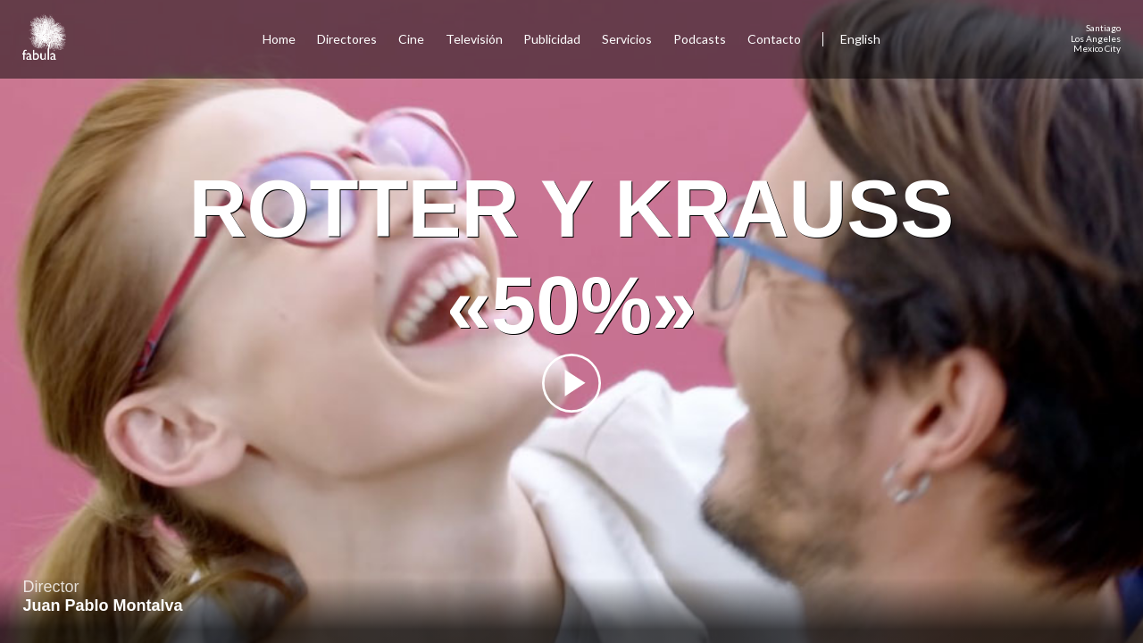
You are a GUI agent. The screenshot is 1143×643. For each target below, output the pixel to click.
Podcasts (699, 38)
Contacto (774, 38)
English (860, 38)
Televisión (474, 38)
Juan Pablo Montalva (103, 605)
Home (279, 38)
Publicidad (551, 38)
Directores (347, 38)
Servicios (627, 38)
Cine (411, 38)
